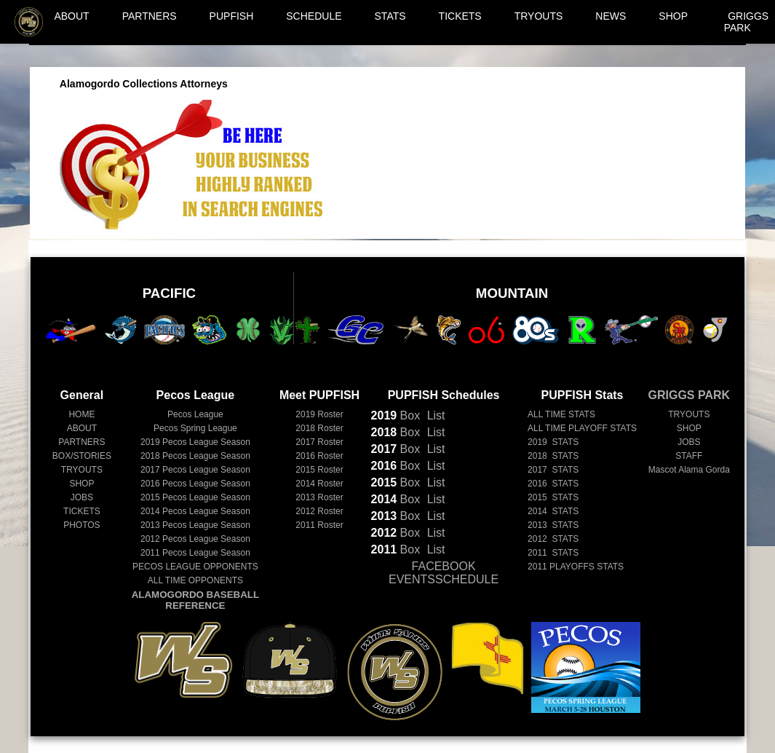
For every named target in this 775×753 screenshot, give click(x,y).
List (434, 415)
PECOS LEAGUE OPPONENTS (195, 566)
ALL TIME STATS (561, 414)
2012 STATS (553, 539)
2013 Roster (319, 497)
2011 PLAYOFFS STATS (576, 566)
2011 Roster (319, 525)
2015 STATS (553, 497)
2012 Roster (319, 511)
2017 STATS (553, 470)
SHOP (673, 16)
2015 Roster (319, 470)
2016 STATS (553, 483)
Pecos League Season (195, 442)
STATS (390, 16)
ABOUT (71, 16)
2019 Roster (319, 414)
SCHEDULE (313, 16)
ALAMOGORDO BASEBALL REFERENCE (195, 600)
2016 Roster (319, 456)
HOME (81, 414)
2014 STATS (553, 511)
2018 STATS (553, 456)
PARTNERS (149, 16)
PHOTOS (81, 525)
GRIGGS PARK (746, 21)
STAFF (688, 456)
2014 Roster (319, 483)
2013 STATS (553, 525)
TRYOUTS (538, 16)
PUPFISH (232, 16)
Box (396, 415)
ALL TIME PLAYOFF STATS (582, 428)
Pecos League (195, 414)
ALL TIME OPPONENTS (195, 580)
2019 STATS (553, 442)
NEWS (610, 16)
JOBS (82, 497)
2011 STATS (553, 553)
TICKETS (460, 16)
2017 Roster (319, 442)
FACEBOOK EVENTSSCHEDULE (443, 573)
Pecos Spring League (195, 428)
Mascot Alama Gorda (689, 470)
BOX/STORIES (81, 456)
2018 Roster (319, 428)
